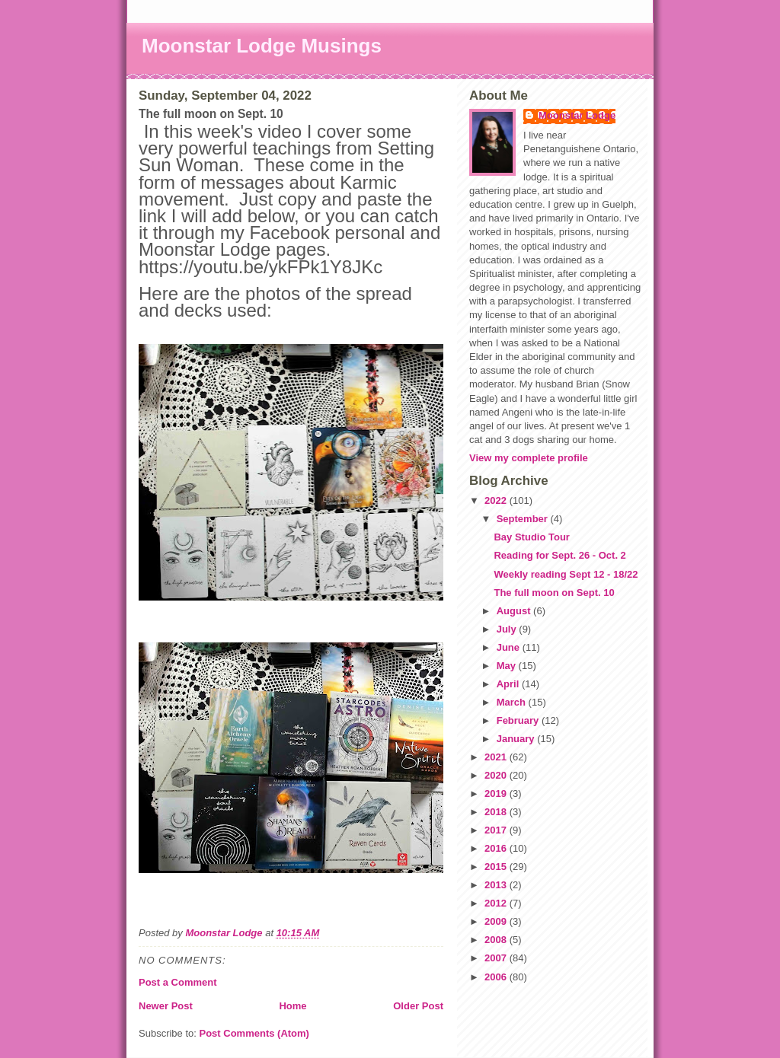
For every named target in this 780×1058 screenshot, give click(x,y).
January (517, 738)
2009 (497, 921)
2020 (497, 775)
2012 (497, 903)
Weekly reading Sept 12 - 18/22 (566, 574)
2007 (497, 958)
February (519, 720)
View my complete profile (528, 458)
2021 (497, 757)
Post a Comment (178, 982)
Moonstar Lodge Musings (262, 45)
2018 (497, 811)
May (508, 665)
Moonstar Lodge (577, 115)
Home (292, 1006)
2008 (497, 939)
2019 (497, 793)
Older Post (418, 1006)
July (508, 629)
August (515, 611)
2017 (497, 830)
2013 (497, 885)
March (513, 702)
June (510, 647)
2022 (497, 500)
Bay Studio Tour (531, 537)
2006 (497, 977)
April (509, 684)
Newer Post (166, 1006)
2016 (497, 848)
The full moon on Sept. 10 (554, 592)
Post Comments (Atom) (254, 1033)
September (524, 518)
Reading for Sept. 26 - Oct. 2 (559, 555)
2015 (497, 866)
